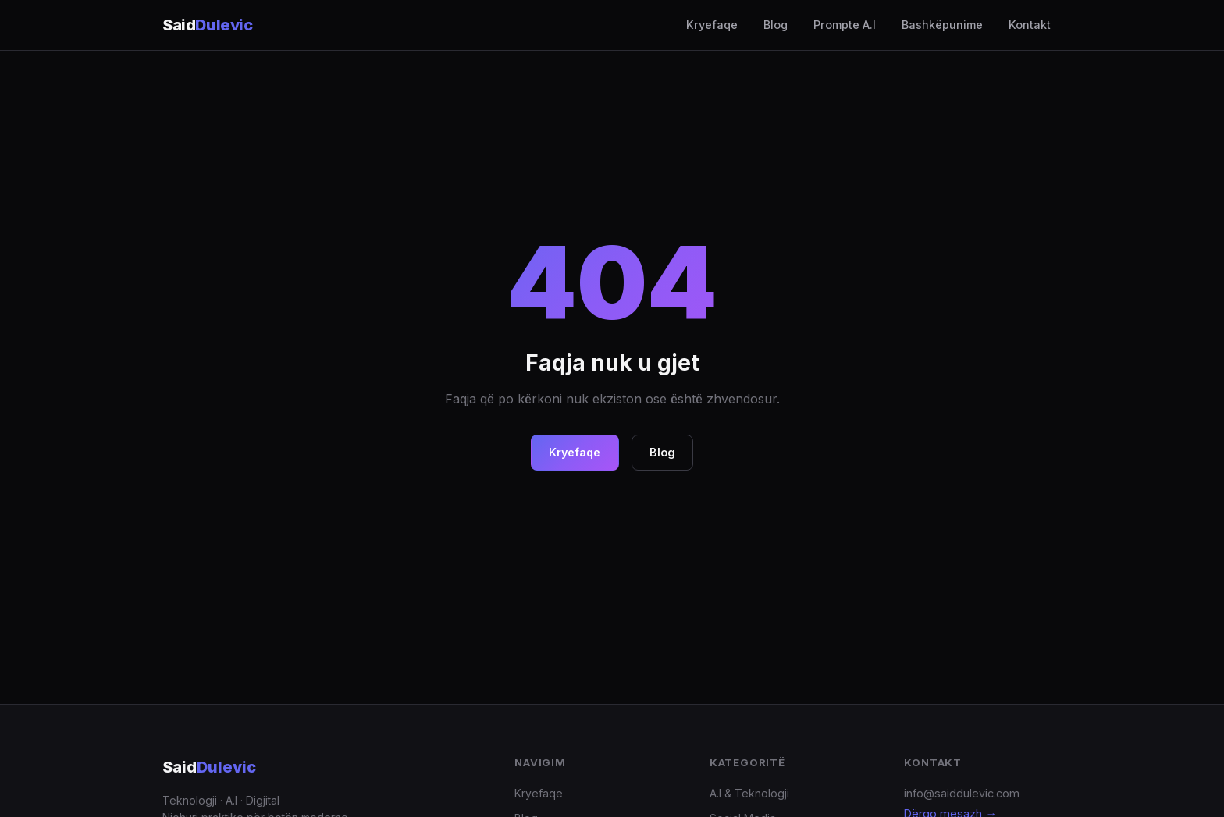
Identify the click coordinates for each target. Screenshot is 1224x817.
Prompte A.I (844, 24)
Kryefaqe (712, 24)
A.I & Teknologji (749, 793)
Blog (775, 24)
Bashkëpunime (942, 24)
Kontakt (1030, 24)
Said (209, 767)
